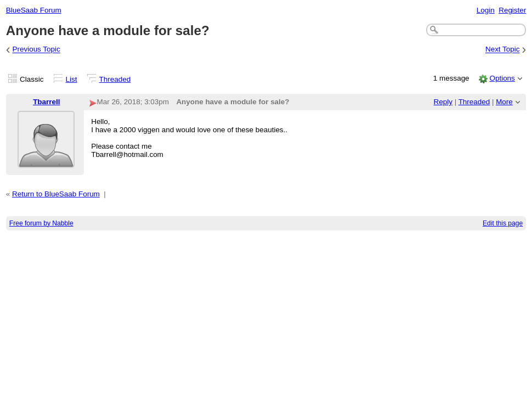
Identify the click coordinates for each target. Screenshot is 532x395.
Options (501, 78)
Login (486, 10)
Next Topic (502, 50)
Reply (443, 102)
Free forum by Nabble (41, 223)
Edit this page (503, 223)
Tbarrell (46, 102)
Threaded (115, 79)
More (504, 102)
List (71, 79)
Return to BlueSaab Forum (56, 194)
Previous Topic (36, 50)
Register (512, 10)
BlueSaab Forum (33, 10)
